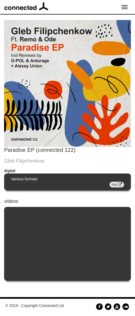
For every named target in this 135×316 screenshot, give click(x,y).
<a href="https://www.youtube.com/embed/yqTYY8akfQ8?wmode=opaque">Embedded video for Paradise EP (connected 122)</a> (67, 244)
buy (116, 184)
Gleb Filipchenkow (24, 161)
